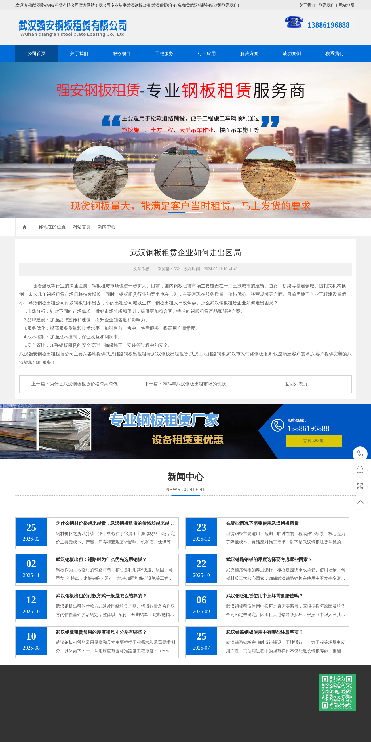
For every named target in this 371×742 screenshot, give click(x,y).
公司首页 (37, 53)
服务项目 (122, 53)
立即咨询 (313, 441)
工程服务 (164, 53)
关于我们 (307, 5)
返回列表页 (296, 383)
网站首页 (82, 226)
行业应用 (207, 53)
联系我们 (327, 5)
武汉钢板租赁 (223, 302)
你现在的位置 (52, 226)
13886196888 (360, 453)
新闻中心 (107, 226)
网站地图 (346, 5)
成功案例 (292, 53)
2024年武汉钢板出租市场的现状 (194, 383)
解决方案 (249, 53)
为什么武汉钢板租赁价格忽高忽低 (84, 383)
